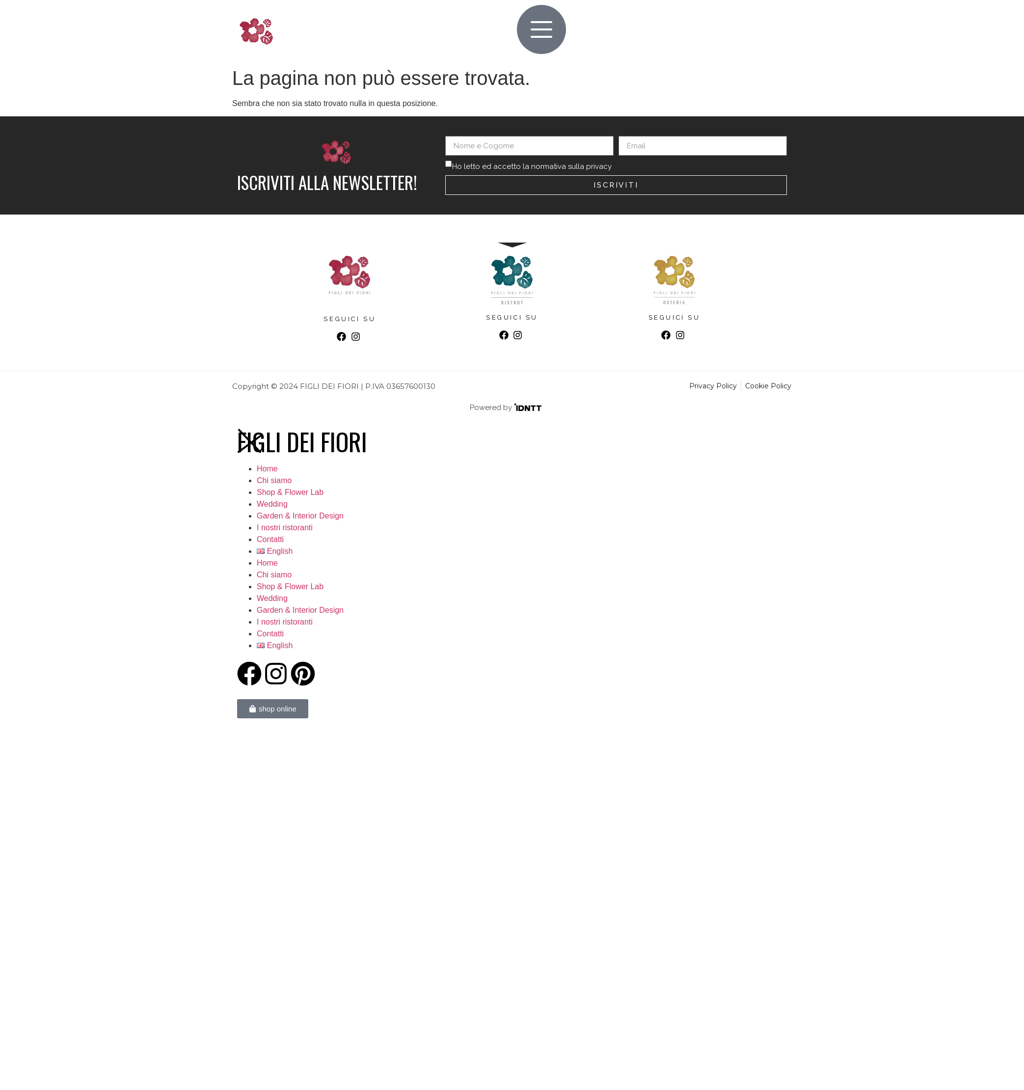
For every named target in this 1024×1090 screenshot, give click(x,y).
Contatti (270, 539)
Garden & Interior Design (300, 516)
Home (267, 468)
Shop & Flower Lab (290, 492)
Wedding (272, 504)
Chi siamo (274, 480)
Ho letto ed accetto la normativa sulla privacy (532, 166)
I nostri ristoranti (285, 527)
